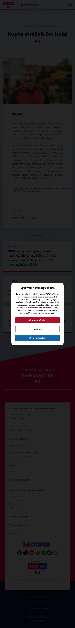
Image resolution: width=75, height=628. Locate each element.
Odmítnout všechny (37, 320)
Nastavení (37, 329)
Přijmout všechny (37, 338)
